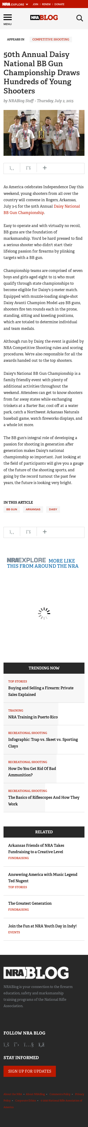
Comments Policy (60, 1094)
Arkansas (33, 509)
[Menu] (8, 20)
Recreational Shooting (27, 733)
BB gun (11, 509)
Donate (59, 4)
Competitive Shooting (50, 39)
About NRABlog (35, 1094)
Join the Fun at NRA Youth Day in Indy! (42, 926)
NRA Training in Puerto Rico (33, 717)
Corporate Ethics (25, 1100)
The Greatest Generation (30, 903)
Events (14, 932)
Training (15, 710)
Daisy (53, 509)
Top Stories (17, 681)
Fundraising (18, 858)
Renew (46, 4)
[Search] (79, 18)
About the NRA (13, 1094)
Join (35, 4)
